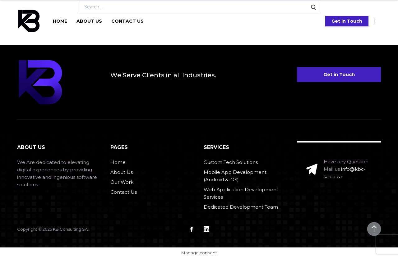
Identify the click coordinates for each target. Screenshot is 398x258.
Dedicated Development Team (241, 207)
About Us (89, 21)
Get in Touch (346, 21)
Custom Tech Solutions (231, 162)
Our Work (121, 182)
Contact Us (127, 21)
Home (60, 21)
